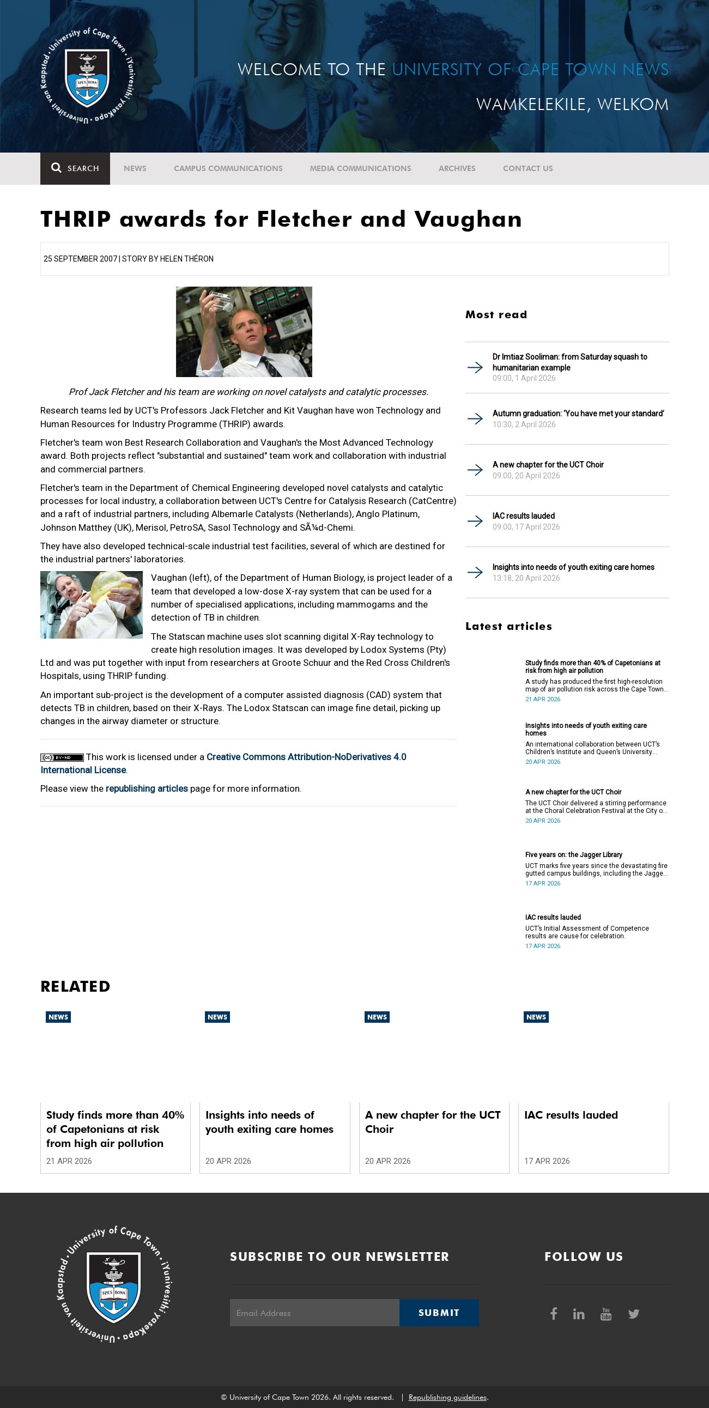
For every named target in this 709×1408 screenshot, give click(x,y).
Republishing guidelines (448, 1397)
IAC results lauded (524, 516)
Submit (439, 1312)
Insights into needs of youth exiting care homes (574, 567)
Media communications (360, 168)
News (135, 168)
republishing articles (147, 788)
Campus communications (228, 168)
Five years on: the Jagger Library (573, 855)
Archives (457, 168)
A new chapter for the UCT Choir (548, 464)
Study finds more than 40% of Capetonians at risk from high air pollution (592, 667)
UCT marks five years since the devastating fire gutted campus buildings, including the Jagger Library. (596, 869)
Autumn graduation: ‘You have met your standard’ (578, 413)
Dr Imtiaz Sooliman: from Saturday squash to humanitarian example (570, 362)
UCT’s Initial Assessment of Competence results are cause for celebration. (587, 932)
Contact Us (528, 168)
